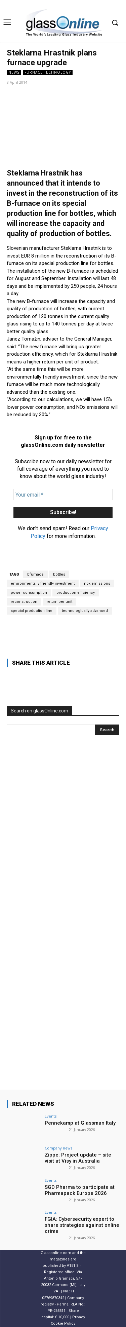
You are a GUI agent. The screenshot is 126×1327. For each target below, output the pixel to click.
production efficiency (75, 592)
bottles (59, 574)
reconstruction (24, 601)
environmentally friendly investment (43, 583)
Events (50, 1116)
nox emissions (97, 583)
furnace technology (48, 72)
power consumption (29, 592)
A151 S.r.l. (75, 1265)
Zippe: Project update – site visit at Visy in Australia (78, 1158)
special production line (31, 611)
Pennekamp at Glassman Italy (80, 1123)
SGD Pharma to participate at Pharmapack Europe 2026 (80, 1190)
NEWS (14, 72)
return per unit (59, 601)
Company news (58, 1148)
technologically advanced (85, 611)
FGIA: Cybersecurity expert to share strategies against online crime (82, 1225)
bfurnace (35, 574)
